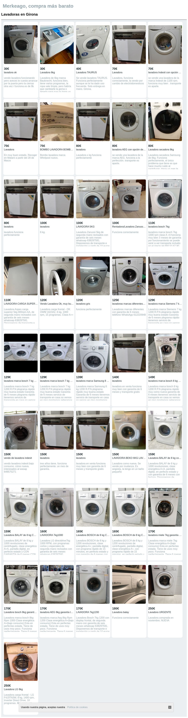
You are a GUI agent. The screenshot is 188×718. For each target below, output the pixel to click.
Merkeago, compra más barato (38, 6)
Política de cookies (77, 707)
